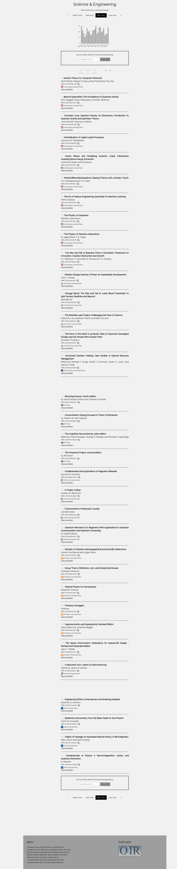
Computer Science (16, 47)
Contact (17, 139)
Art (17, 38)
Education (17, 65)
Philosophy (17, 104)
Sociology (17, 125)
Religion (17, 117)
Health (17, 78)
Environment (17, 69)
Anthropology (17, 25)
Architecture (17, 30)
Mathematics (17, 99)
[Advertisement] (69, 387)
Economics (17, 60)
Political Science (17, 108)
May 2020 (112, 15)
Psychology (17, 112)
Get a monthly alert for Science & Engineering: (105, 55)
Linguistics (17, 91)
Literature (17, 95)
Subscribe (116, 59)
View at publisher (78, 89)
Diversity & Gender (17, 56)
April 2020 (100, 15)
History (17, 82)
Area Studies (17, 34)
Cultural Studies (17, 52)
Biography (17, 43)
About (16, 134)
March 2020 (88, 15)
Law (17, 86)
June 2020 (123, 15)
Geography (17, 73)
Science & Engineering (17, 121)
